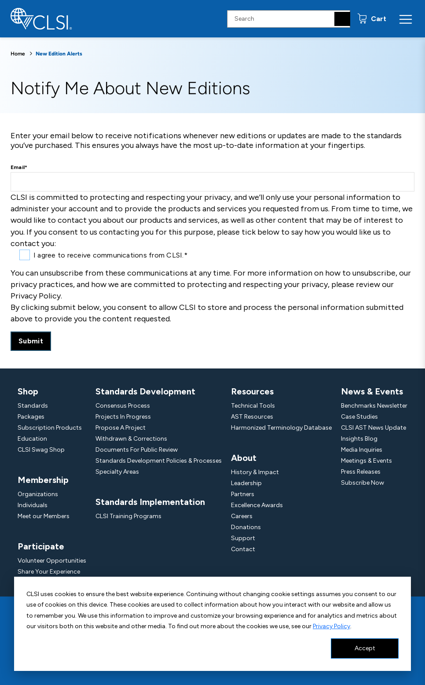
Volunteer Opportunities (52, 560)
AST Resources (252, 416)
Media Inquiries (361, 449)
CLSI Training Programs (128, 516)
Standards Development (145, 391)
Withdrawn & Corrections (131, 438)
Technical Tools (253, 405)
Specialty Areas (117, 471)
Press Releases (361, 471)
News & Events (372, 391)
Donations (246, 527)
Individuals (33, 505)
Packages (31, 416)
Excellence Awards (257, 505)
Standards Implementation (150, 502)
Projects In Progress (123, 416)
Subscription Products (50, 427)
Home (18, 54)
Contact (243, 549)
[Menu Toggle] (405, 19)
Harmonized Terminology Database (281, 427)
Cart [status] (377, 19)
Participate (41, 546)
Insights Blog (359, 438)
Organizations (38, 494)
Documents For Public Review (136, 449)
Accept (365, 648)
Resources (252, 391)
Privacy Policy (331, 626)
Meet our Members (44, 516)
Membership (43, 480)
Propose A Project (120, 427)
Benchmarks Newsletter (374, 405)
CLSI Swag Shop (41, 449)
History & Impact (255, 472)
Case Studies (359, 416)
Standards (33, 405)
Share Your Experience (49, 571)
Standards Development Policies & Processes (158, 460)
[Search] (342, 19)
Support (243, 538)
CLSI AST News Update (373, 427)
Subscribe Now (362, 482)
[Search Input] (288, 19)
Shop (28, 391)
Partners (242, 494)
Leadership (246, 483)
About (243, 458)
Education (32, 438)
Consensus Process (122, 405)
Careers (242, 516)
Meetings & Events (366, 460)
